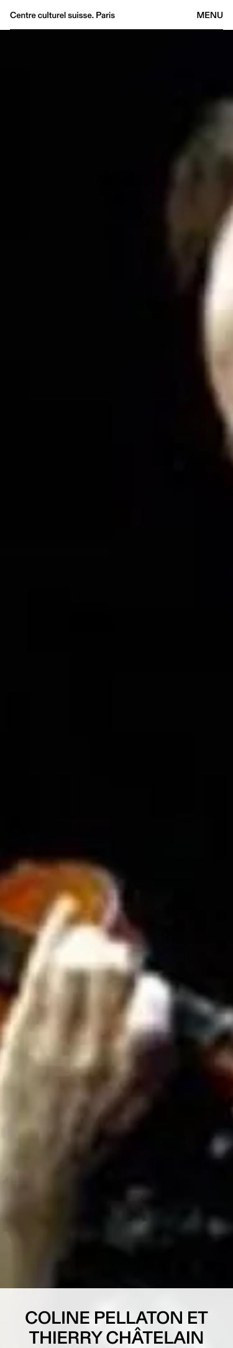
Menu (210, 15)
